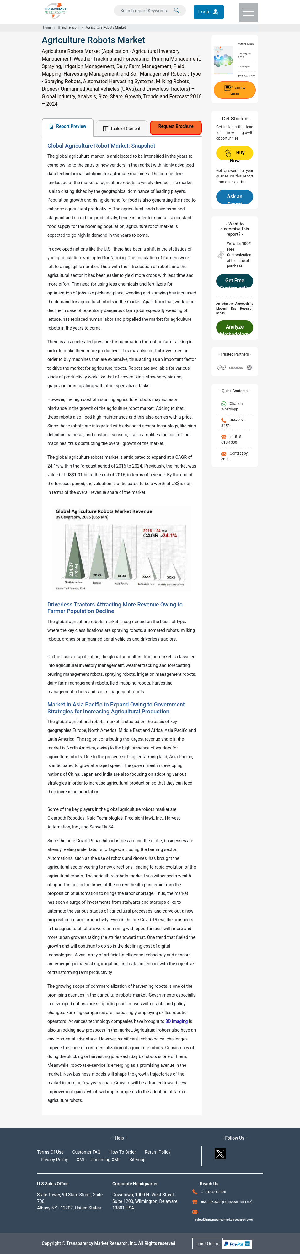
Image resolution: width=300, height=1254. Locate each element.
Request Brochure (176, 126)
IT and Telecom (68, 27)
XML (81, 1159)
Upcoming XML (106, 1159)
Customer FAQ (86, 1152)
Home (47, 27)
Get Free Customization (234, 283)
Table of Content (121, 128)
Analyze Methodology (234, 329)
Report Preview (67, 126)
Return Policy (157, 1152)
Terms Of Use (50, 1152)
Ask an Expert (235, 198)
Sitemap (137, 1159)
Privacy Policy (54, 1159)
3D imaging (176, 1021)
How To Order (122, 1152)
